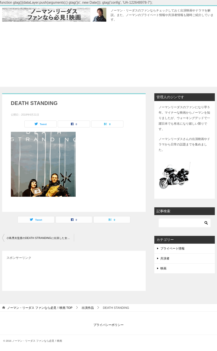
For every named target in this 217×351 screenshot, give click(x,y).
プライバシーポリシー (108, 325)
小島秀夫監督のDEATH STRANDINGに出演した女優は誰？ (40, 238)
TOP (39, 307)
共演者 (164, 258)
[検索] (185, 223)
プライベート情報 (172, 248)
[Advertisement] (108, 56)
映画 (163, 268)
